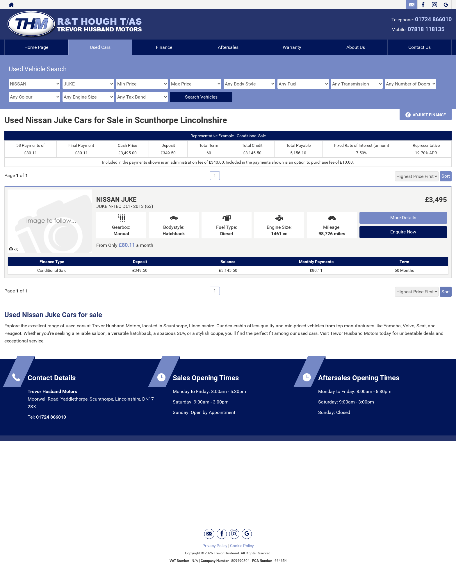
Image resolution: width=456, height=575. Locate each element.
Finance (164, 47)
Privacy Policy (214, 545)
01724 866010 (433, 19)
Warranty (292, 47)
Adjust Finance (429, 114)
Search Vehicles (201, 97)
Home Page (36, 47)
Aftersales (228, 47)
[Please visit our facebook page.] (423, 4)
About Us (355, 47)
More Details (403, 217)
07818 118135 (426, 29)
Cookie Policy (242, 545)
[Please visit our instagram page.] (434, 4)
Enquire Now (403, 232)
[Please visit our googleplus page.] (445, 4)
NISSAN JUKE (116, 199)
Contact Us (419, 47)
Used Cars (100, 47)
